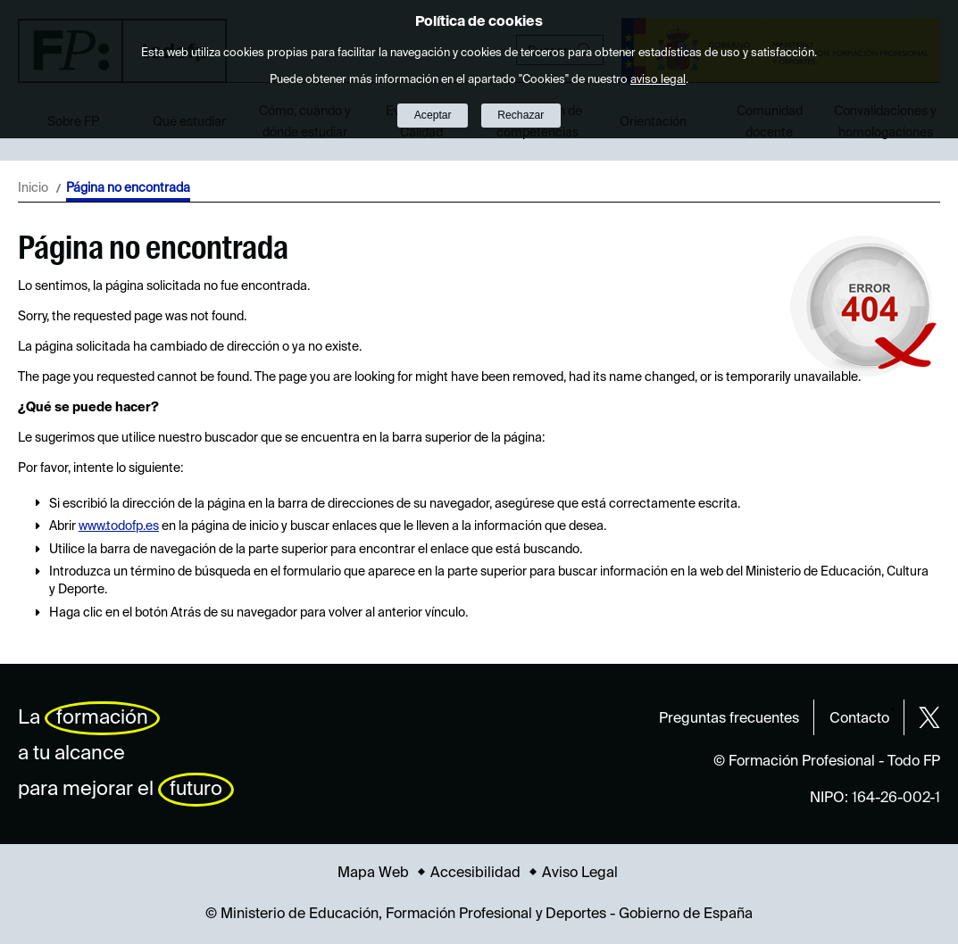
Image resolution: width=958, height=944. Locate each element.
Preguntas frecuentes (729, 719)
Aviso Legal (580, 873)
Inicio (33, 188)
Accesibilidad (475, 873)
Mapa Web (373, 873)
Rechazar (520, 115)
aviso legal (658, 80)
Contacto (859, 719)
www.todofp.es (119, 526)
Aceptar (433, 115)
